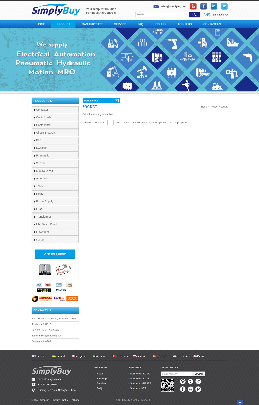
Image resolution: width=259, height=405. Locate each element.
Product (63, 24)
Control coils (43, 117)
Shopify (56, 400)
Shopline (44, 400)
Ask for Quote (55, 254)
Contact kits (43, 125)
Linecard (134, 367)
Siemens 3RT (138, 388)
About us (101, 367)
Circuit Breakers (46, 132)
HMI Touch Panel (46, 224)
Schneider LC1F (140, 378)
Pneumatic (42, 155)
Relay (39, 193)
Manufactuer (92, 24)
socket (224, 106)
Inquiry (160, 24)
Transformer (43, 216)
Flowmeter (42, 231)
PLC (39, 140)
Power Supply (44, 201)
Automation (43, 178)
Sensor (40, 163)
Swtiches (41, 147)
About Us (185, 24)
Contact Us (212, 24)
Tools (39, 186)
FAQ (140, 24)
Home (41, 24)
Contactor (42, 109)
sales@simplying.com (50, 335)
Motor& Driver (44, 170)
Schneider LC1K (140, 373)
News (100, 373)
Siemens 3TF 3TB (140, 383)
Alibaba (76, 400)
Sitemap (102, 378)
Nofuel (65, 400)
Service (120, 24)
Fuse (39, 209)
